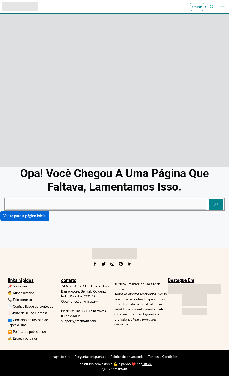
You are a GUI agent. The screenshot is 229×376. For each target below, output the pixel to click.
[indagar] (216, 204)
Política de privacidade (127, 357)
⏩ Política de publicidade (27, 331)
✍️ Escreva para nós (23, 338)
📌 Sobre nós (18, 286)
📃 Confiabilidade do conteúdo (30, 306)
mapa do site (60, 357)
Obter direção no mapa (78, 301)
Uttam (147, 364)
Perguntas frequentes (90, 357)
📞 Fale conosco (20, 299)
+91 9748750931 (94, 311)
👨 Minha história (21, 293)
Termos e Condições (163, 357)
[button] (211, 6)
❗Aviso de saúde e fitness (27, 313)
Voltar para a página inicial (25, 215)
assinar (197, 7)
